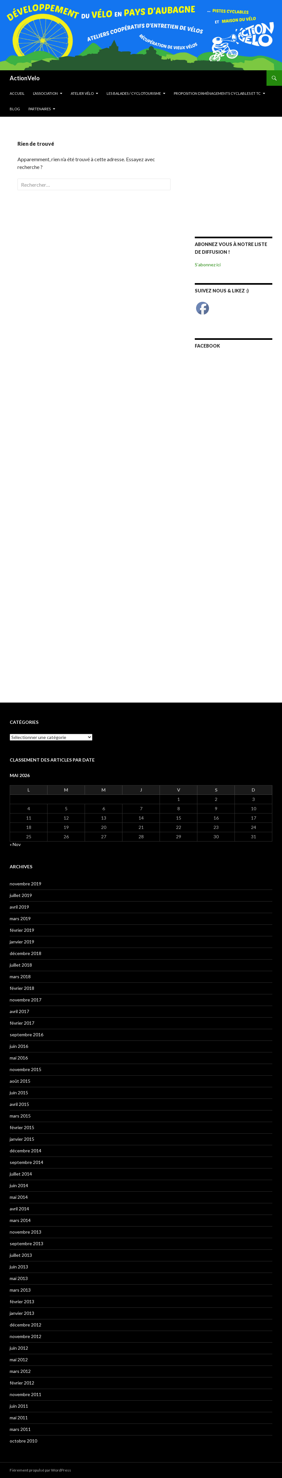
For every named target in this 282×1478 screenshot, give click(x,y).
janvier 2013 (22, 1313)
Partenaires (39, 109)
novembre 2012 (25, 1336)
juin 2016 (19, 1046)
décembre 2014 (25, 1150)
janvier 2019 (22, 941)
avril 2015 (19, 1104)
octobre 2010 (23, 1441)
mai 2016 (19, 1057)
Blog (15, 109)
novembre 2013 (25, 1232)
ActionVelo (25, 78)
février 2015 (22, 1127)
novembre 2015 (25, 1069)
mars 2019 (20, 918)
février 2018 (22, 988)
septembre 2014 (26, 1162)
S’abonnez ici (208, 264)
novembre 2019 (25, 883)
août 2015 (20, 1081)
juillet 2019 (21, 895)
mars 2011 (20, 1429)
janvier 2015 (22, 1139)
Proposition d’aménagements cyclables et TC (217, 93)
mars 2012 (20, 1371)
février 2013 (22, 1301)
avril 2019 (19, 907)
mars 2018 (20, 976)
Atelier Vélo (82, 93)
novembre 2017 (25, 999)
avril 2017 (19, 1011)
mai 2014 (19, 1197)
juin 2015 (19, 1092)
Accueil (17, 93)
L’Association (45, 93)
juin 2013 (19, 1266)
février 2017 (22, 1023)
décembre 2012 (25, 1324)
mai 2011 (19, 1417)
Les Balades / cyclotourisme (134, 93)
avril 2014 (19, 1208)
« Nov (15, 844)
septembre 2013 (26, 1243)
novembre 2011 (25, 1394)
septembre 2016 (26, 1034)
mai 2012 (19, 1359)
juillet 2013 (21, 1255)
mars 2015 (20, 1115)
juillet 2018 (21, 965)
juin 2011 (19, 1406)
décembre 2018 (25, 953)
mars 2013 (20, 1290)
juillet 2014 (21, 1174)
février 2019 (22, 930)
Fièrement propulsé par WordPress (40, 1470)
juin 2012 (19, 1348)
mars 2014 (20, 1220)
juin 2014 (19, 1185)
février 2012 (22, 1382)
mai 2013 (19, 1278)
